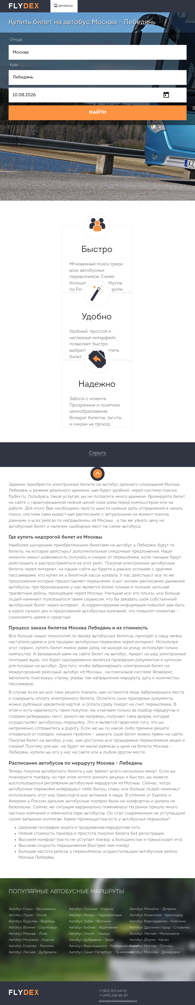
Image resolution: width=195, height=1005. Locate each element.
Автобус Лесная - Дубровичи (33, 952)
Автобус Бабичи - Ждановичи (93, 927)
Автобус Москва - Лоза (28, 934)
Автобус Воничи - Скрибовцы (33, 927)
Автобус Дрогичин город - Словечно (160, 927)
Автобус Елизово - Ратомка (31, 946)
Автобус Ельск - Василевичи (32, 909)
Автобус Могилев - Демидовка (155, 952)
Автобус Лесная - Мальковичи (154, 934)
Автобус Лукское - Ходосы (91, 909)
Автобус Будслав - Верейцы (32, 921)
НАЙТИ (97, 112)
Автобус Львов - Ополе (28, 915)
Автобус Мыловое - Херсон (31, 940)
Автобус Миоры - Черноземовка (95, 915)
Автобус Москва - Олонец (151, 946)
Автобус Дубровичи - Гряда (91, 940)
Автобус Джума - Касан (149, 940)
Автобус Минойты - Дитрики (153, 909)
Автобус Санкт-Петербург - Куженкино (101, 952)
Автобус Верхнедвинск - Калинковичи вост (104, 946)
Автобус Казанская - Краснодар (156, 915)
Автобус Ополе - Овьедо (89, 934)
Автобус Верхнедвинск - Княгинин (158, 921)
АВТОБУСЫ (63, 5)
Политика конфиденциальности (118, 1000)
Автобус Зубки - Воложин (90, 921)
